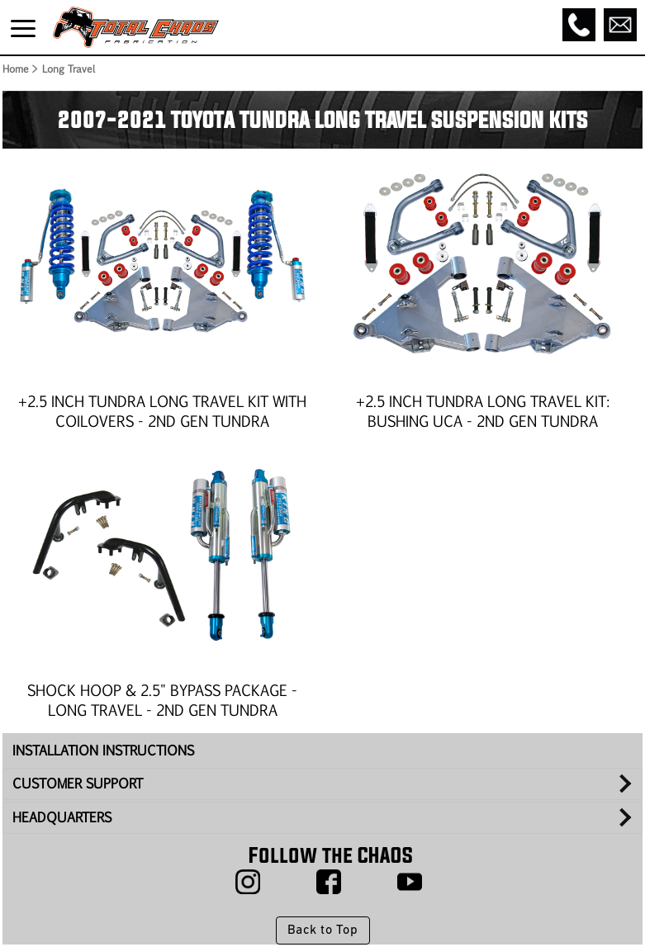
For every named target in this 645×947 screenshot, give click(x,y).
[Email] (620, 24)
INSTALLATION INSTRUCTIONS (103, 750)
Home (14, 68)
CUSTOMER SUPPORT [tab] (77, 783)
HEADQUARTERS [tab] (61, 817)
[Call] (578, 24)
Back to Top (322, 930)
